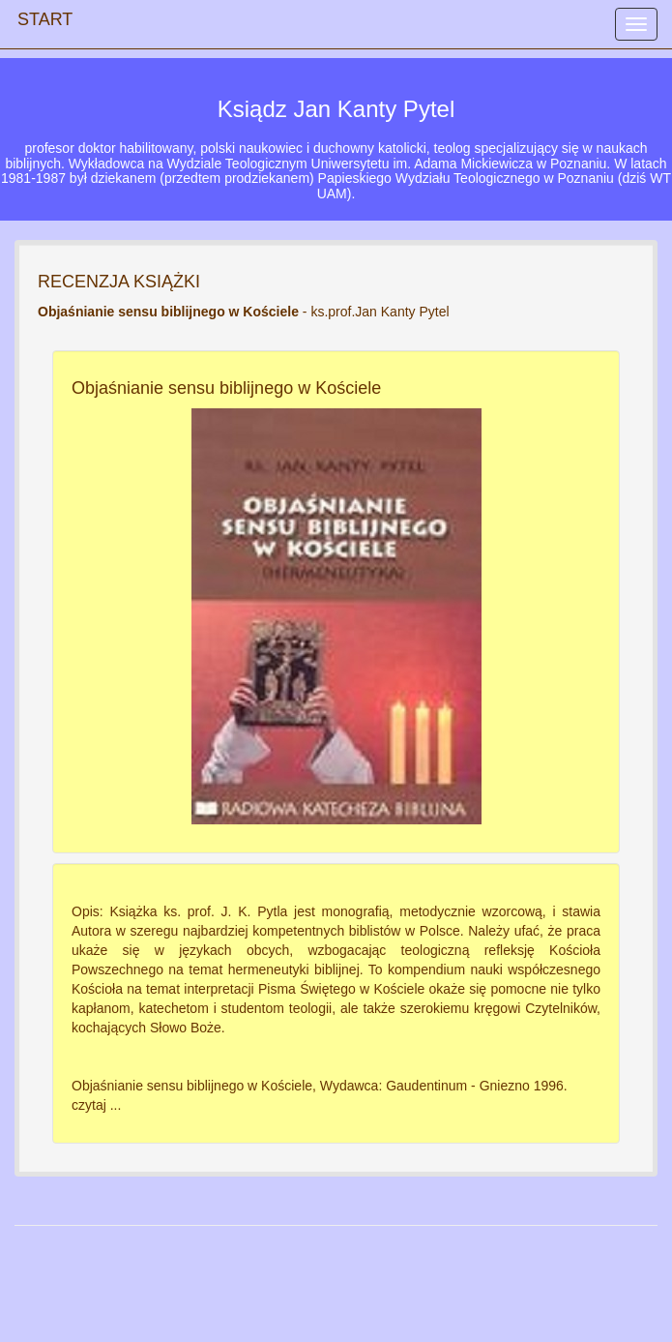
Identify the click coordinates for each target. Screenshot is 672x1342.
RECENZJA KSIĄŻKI (119, 281)
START (45, 14)
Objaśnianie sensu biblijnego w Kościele (226, 388)
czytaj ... (96, 1105)
